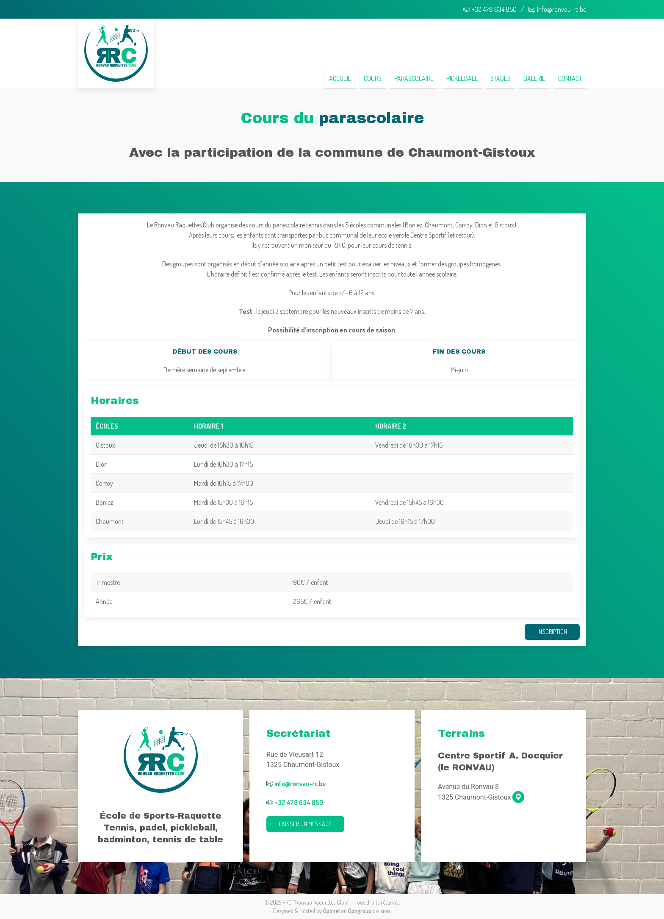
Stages (500, 78)
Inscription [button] (552, 631)
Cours (373, 78)
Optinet (331, 910)
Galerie (534, 78)
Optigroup (359, 910)
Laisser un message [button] (305, 824)
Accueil (340, 78)
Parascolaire (414, 78)
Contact (570, 78)
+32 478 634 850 (490, 9)
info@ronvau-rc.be (557, 9)
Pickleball (462, 78)
